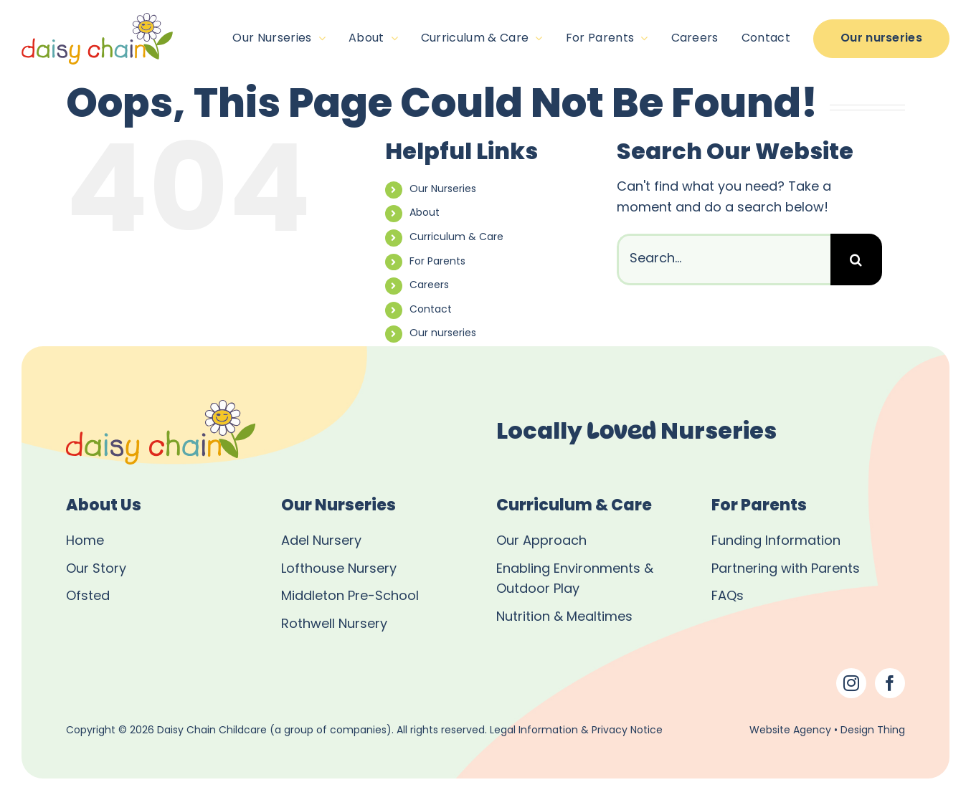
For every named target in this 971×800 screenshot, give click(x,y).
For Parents (437, 262)
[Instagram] (851, 683)
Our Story (96, 569)
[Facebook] (890, 683)
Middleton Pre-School (350, 596)
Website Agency (790, 731)
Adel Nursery (321, 541)
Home (85, 541)
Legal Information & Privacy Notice (576, 731)
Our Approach (541, 541)
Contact (430, 310)
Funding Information (775, 541)
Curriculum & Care (456, 237)
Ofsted (88, 596)
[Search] (856, 259)
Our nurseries (442, 333)
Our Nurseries (442, 189)
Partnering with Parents (785, 569)
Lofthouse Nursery (339, 569)
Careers (429, 285)
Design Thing (872, 731)
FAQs (727, 596)
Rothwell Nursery (334, 624)
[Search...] (723, 259)
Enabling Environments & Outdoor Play (574, 580)
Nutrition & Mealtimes (564, 617)
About (424, 213)
